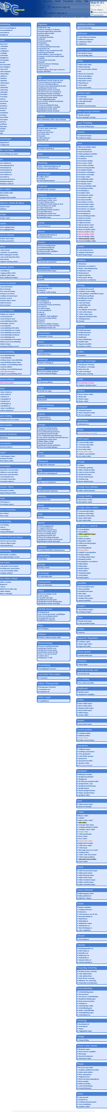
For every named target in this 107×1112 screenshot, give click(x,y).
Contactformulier (98, 15)
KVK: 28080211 (97, 10)
